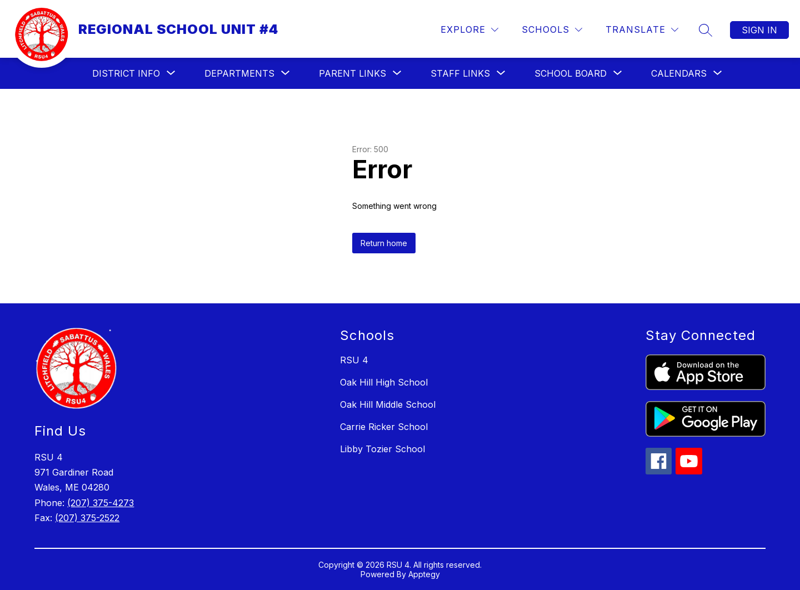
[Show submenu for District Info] (126, 73)
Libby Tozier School (382, 448)
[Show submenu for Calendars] (679, 73)
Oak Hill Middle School (388, 404)
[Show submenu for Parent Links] (352, 73)
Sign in (759, 30)
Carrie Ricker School (384, 426)
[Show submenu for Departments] (239, 73)
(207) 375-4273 (100, 502)
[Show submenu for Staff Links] (460, 73)
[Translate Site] (642, 30)
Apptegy (424, 574)
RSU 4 (354, 360)
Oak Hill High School (384, 382)
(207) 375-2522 (87, 517)
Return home (384, 243)
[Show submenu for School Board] (570, 73)
